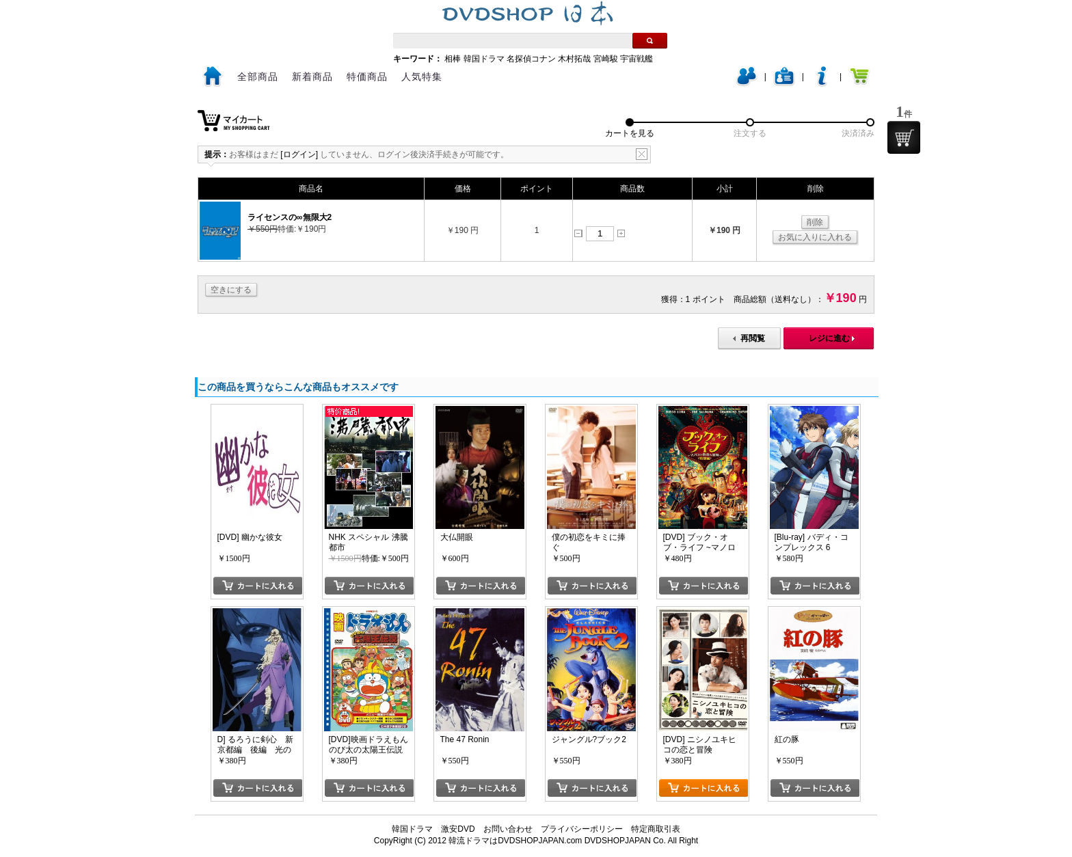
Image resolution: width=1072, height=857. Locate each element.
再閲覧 (752, 338)
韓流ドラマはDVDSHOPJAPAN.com (515, 840)
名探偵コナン (531, 59)
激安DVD (457, 829)
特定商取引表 (655, 829)
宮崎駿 (605, 59)
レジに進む (829, 338)
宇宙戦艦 (636, 59)
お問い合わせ (508, 829)
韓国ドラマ (484, 59)
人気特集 (421, 76)
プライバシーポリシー (582, 829)
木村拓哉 (574, 59)
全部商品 (257, 76)
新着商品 (312, 76)
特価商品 (367, 76)
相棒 (452, 59)
